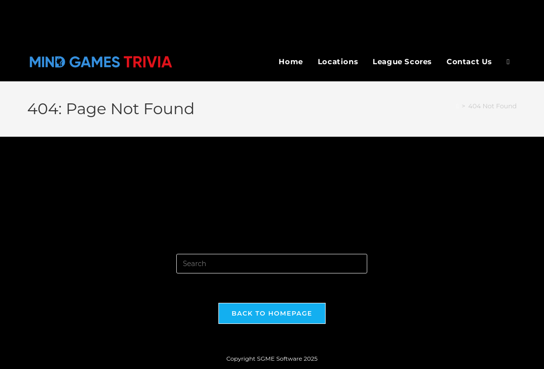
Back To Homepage (272, 313)
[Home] (457, 106)
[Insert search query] (271, 263)
